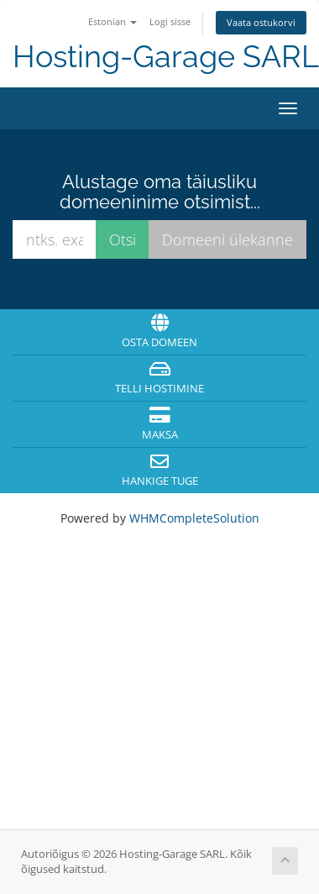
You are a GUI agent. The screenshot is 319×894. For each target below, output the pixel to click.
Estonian (112, 21)
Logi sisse (170, 21)
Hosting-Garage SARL (166, 57)
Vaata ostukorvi (261, 22)
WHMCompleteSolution (194, 518)
